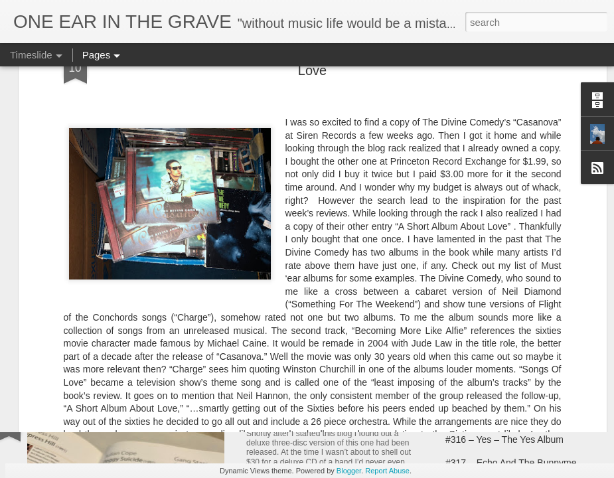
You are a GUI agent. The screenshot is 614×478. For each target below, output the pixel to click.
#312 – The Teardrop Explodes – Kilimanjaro (364, 419)
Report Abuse (387, 471)
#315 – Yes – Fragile (487, 416)
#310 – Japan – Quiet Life (498, 306)
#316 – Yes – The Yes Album (504, 439)
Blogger (349, 471)
